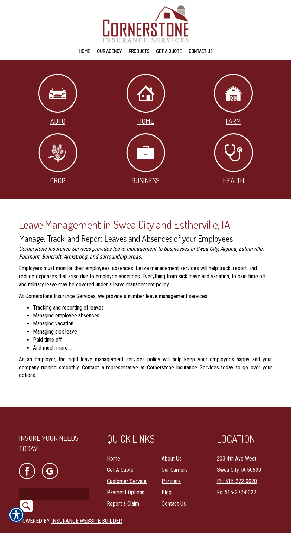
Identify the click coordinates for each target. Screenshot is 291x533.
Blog (167, 474)
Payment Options (125, 474)
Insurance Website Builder (86, 502)
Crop (57, 159)
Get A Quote (120, 451)
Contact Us (174, 485)
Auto (57, 100)
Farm (233, 100)
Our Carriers (175, 451)
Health (233, 159)
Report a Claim (123, 485)
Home (145, 100)
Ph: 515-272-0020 (237, 462)
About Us (172, 440)
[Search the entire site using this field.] (54, 476)
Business (145, 159)
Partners (171, 462)
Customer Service (127, 462)
